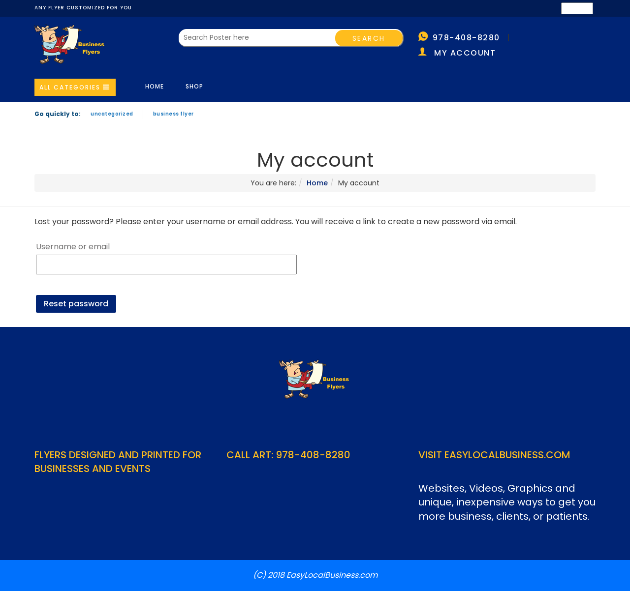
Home (154, 86)
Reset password (76, 303)
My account (465, 53)
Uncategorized (112, 114)
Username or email (73, 246)
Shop (194, 86)
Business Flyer (173, 114)
